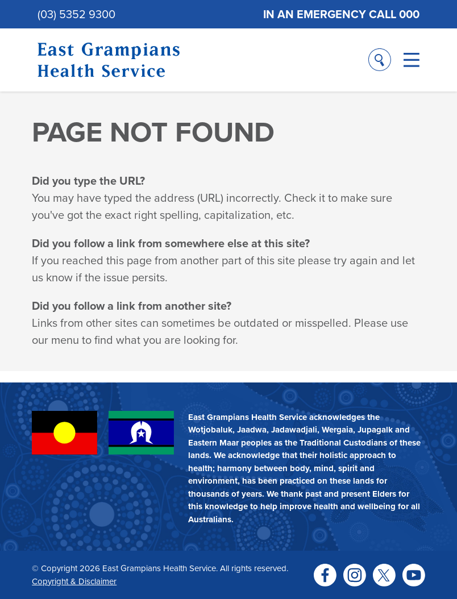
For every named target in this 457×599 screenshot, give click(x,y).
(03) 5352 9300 (76, 14)
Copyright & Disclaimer (74, 581)
